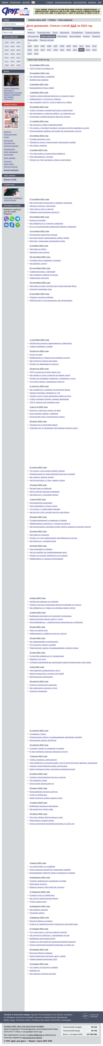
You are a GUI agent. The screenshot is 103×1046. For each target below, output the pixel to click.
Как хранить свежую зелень (42, 477)
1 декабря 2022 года (39, 92)
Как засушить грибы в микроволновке (46, 125)
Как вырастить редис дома (41, 809)
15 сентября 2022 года (40, 283)
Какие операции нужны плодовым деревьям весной (52, 769)
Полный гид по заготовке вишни (44, 425)
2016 (43, 50)
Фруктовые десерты (38, 884)
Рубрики (52, 20)
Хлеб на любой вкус (38, 795)
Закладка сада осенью (39, 252)
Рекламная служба (12, 205)
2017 (49, 50)
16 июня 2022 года (38, 546)
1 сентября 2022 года (39, 340)
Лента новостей (11, 37)
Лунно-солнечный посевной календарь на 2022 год (52, 824)
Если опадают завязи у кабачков (44, 413)
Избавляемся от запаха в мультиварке (46, 559)
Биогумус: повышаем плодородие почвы (47, 241)
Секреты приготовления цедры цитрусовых (48, 766)
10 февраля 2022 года (40, 906)
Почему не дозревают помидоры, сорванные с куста (53, 378)
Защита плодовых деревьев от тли (45, 393)
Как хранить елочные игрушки (43, 974)
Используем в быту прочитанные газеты (47, 417)
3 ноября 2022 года (38, 150)
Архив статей (10, 179)
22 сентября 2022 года (40, 268)
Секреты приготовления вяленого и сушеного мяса (52, 96)
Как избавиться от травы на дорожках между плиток (52, 608)
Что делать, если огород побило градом (47, 471)
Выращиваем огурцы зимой (42, 88)
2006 (49, 46)
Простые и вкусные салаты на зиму (45, 410)
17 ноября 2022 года (39, 121)
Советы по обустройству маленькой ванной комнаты (53, 942)
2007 (56, 46)
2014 (30, 50)
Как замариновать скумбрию (42, 76)
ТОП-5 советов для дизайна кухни (44, 402)
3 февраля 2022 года (39, 917)
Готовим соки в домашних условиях (45, 260)
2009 (68, 46)
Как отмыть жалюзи (38, 145)
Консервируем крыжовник (41, 503)
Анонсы (86, 36)
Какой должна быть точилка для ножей (47, 673)
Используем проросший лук (42, 783)
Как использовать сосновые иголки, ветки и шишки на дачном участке (60, 527)
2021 (75, 50)
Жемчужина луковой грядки (42, 820)
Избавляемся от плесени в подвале (45, 99)
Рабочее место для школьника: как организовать (51, 300)
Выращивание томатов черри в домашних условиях (52, 873)
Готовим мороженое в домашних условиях (48, 520)
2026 (36, 53)
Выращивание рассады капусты (44, 792)
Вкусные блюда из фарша (41, 953)
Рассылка (8, 28)
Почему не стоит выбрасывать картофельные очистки (53, 538)
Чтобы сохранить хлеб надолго (43, 760)
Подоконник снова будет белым (43, 235)
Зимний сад (35, 970)
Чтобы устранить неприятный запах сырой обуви (51, 110)
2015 (36, 50)
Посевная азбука (37, 913)
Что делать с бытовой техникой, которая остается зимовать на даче (59, 128)
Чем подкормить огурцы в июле (43, 506)
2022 (12, 46)
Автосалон (64, 32)
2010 (75, 46)
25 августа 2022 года (39, 351)
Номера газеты (10, 104)
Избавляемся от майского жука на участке (48, 633)
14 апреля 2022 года (39, 745)
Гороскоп (96, 36)
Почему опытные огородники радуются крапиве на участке (55, 605)
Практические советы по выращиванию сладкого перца (54, 648)
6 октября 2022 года (39, 246)
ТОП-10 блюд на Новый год (42, 68)
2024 (94, 50)
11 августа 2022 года (39, 386)
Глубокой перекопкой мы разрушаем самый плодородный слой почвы (60, 662)
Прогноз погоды (47, 40)
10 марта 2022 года (38, 814)
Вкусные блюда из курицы (41, 921)
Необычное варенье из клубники (44, 601)
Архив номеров (11, 170)
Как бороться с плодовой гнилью (44, 495)
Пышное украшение (38, 691)
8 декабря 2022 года (39, 84)
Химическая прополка (39, 278)
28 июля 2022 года (38, 421)
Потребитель (77, 32)
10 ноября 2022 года (39, 136)
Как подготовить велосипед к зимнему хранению (51, 203)
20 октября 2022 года (39, 217)
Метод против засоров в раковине (44, 491)
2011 (81, 46)
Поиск (6, 20)
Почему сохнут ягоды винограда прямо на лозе (50, 396)
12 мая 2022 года (37, 652)
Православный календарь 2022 (43, 959)
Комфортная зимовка (39, 80)
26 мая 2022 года (37, 627)
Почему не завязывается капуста (44, 364)
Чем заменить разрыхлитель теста (45, 670)
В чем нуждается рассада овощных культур (49, 751)
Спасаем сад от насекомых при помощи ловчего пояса (54, 428)
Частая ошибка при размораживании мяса (48, 552)
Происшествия (43, 32)
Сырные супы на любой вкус (42, 895)
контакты (92, 2)
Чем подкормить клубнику (41, 549)
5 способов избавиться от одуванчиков (47, 656)
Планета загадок (92, 32)
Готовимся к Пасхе (38, 734)
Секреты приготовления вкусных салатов (48, 777)
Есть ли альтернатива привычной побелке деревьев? (53, 227)
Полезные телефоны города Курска (13, 199)
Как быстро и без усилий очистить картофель (49, 512)
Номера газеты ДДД (37, 20)
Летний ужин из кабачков (41, 488)
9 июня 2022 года (38, 598)
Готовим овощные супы (40, 139)
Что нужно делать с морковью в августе (47, 381)
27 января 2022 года (39, 929)
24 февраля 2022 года (40, 877)
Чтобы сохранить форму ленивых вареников (49, 399)
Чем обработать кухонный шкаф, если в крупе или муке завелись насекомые (63, 763)
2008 (62, 46)
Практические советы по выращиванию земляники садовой (56, 737)
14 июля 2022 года (38, 485)
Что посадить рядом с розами (43, 645)
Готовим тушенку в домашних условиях (47, 748)
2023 (88, 50)
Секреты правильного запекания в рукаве (48, 881)
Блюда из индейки (38, 220)
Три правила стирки (38, 780)
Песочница (62, 36)
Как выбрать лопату (38, 263)
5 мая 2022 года (37, 667)
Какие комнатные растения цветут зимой (47, 956)
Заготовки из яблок (38, 249)
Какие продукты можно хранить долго (46, 798)
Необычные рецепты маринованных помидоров (51, 343)
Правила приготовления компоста (44, 212)
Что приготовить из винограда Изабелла (47, 153)
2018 (56, 50)
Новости (31, 32)
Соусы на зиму (36, 354)
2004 (36, 46)
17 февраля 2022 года (40, 892)
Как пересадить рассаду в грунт (44, 688)
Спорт (55, 32)
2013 (94, 46)
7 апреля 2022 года (38, 756)
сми (99, 2)
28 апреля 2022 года (39, 681)
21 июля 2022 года (38, 467)
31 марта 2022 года (38, 774)
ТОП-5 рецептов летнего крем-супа (45, 372)
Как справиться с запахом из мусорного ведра (50, 390)
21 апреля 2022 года (39, 730)
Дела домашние (65, 20)
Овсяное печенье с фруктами (42, 206)
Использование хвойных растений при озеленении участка (55, 131)
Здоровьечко (33, 36)
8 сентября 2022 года (39, 294)
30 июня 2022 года (38, 517)
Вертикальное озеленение (41, 677)
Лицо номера (75, 36)
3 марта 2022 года (38, 863)
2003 (30, 46)
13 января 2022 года (39, 964)
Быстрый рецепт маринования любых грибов (49, 238)
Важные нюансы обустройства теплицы (47, 887)
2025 (30, 53)
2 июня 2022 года (38, 612)
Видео (6, 71)
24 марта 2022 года (38, 788)
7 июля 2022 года (38, 499)
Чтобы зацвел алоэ (38, 902)
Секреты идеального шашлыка (43, 685)
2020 (68, 50)
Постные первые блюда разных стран (46, 817)
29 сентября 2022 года (40, 257)
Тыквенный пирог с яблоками (42, 272)
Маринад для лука (38, 659)
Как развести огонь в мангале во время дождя (50, 375)
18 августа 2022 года (39, 369)
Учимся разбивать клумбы (41, 346)
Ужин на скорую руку (39, 630)
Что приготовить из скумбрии (42, 866)
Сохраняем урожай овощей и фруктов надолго (50, 117)
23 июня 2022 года (38, 531)
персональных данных (32, 1038)
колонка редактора (63, 2)
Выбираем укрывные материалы (44, 806)
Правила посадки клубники (41, 297)
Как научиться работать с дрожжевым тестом (49, 935)
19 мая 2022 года (37, 638)
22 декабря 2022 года (39, 65)
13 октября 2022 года (39, 231)
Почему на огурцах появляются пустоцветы (49, 555)
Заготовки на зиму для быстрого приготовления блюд (53, 286)
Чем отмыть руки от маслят (42, 209)
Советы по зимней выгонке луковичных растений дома (54, 924)
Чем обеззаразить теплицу (41, 157)
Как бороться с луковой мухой (43, 541)
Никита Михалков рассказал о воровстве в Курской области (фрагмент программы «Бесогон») (13, 93)
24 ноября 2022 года (39, 107)
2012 (88, 46)
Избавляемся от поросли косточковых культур (50, 358)
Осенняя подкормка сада (41, 289)
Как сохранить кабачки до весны (44, 275)
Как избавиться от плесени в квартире (46, 223)
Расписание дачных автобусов (43, 740)
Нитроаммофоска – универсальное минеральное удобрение (56, 622)
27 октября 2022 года (39, 199)
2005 (43, 46)
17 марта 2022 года (38, 803)
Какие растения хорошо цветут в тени (46, 619)
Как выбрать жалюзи (39, 910)
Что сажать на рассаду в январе (44, 967)
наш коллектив (79, 2)
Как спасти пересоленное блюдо (44, 898)
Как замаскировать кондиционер (44, 641)
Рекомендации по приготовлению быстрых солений (52, 474)
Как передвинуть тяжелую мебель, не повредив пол (52, 113)
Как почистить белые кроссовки (43, 361)
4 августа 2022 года (39, 407)
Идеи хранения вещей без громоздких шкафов (50, 870)
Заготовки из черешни (39, 535)
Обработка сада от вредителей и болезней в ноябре (53, 142)
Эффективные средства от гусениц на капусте (50, 523)
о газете (49, 2)
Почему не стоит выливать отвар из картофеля (50, 160)
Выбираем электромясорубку (42, 938)
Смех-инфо (33, 40)
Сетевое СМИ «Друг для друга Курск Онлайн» (24, 1026)
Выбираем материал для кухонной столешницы (51, 616)
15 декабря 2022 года (39, 73)
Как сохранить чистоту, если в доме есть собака (51, 102)
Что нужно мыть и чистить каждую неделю (48, 932)
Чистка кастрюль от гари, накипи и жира (47, 480)
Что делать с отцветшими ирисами (45, 509)
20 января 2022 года (39, 949)
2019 (62, 50)
